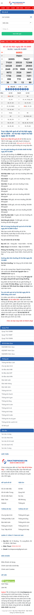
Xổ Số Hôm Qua (7, 343)
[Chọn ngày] (17, 17)
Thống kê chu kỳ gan (9, 419)
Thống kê (5, 359)
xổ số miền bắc (14, 299)
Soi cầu (4, 431)
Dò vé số (5, 12)
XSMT (8, 8)
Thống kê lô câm (7, 405)
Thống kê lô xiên (7, 415)
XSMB (3, 8)
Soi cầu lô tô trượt (8, 441)
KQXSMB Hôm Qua (8, 347)
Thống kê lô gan (7, 398)
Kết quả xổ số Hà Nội (24, 143)
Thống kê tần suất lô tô (9, 422)
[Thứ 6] (23, 41)
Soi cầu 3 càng (6, 448)
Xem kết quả (17, 34)
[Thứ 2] (7, 41)
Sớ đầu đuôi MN (7, 377)
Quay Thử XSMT (7, 335)
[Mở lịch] (31, 17)
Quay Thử (5, 328)
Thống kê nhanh (7, 394)
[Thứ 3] (11, 41)
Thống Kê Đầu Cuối (8, 362)
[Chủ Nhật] (32, 41)
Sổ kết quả (5, 426)
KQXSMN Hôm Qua (8, 354)
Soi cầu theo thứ (7, 438)
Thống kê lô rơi (7, 408)
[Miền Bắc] (2, 41)
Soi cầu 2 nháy (6, 434)
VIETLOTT (27, 8)
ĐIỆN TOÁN (19, 8)
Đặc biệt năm (6, 387)
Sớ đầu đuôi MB (7, 369)
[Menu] (2, 3)
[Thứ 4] (15, 41)
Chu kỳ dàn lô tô (7, 366)
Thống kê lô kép (7, 412)
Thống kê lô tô (6, 391)
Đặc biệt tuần (6, 380)
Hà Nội (10, 49)
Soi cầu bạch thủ (7, 445)
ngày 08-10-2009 (20, 49)
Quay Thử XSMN (7, 338)
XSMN (13, 8)
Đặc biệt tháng (7, 384)
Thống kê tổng (7, 401)
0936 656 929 (16, 546)
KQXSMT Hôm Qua (8, 350)
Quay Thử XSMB (7, 331)
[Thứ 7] (28, 41)
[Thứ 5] (19, 41)
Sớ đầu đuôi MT (7, 373)
